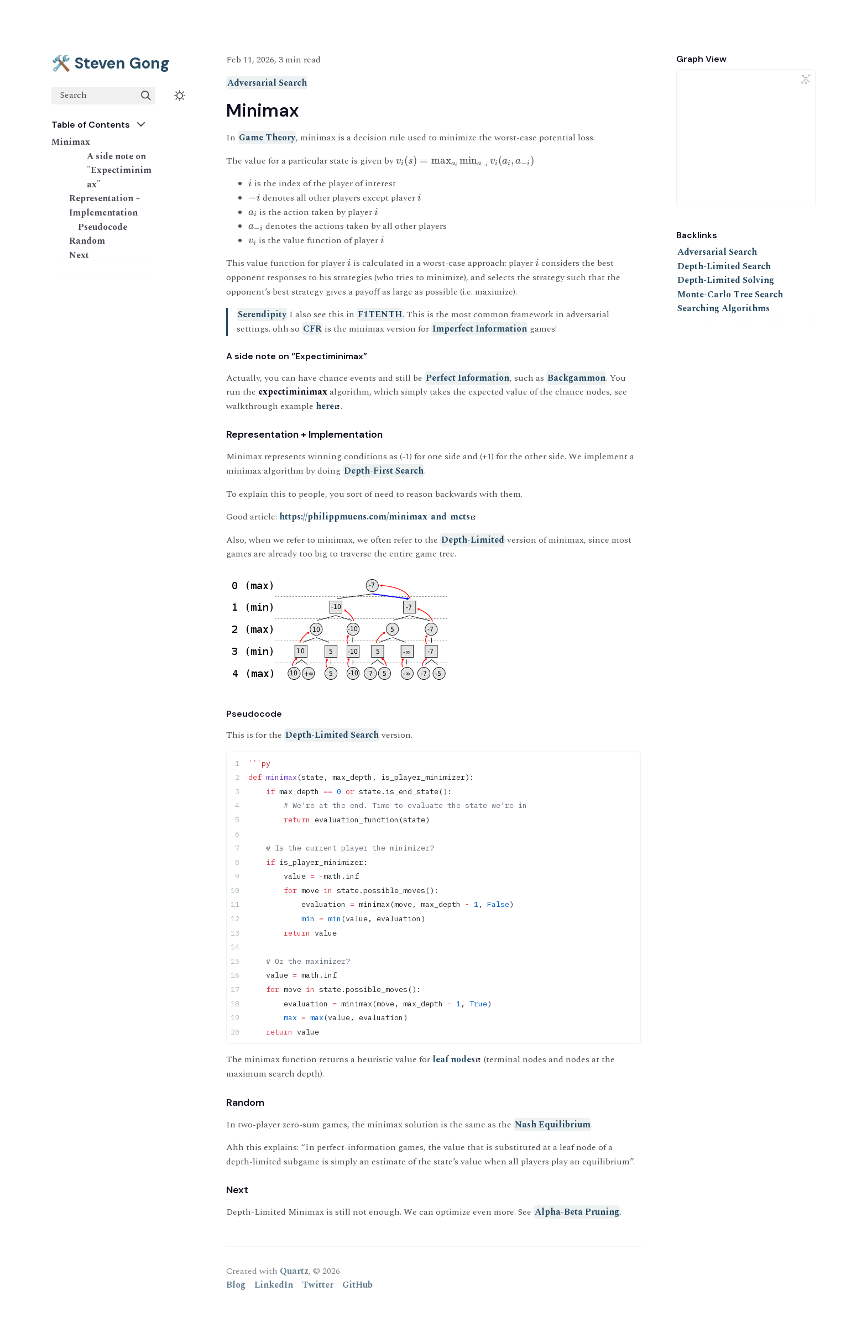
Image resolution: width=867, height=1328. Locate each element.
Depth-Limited (472, 540)
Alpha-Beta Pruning (577, 1212)
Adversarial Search (267, 83)
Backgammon (576, 378)
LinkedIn (273, 1285)
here (328, 406)
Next (79, 255)
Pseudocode (102, 227)
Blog (236, 1285)
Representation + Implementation (104, 205)
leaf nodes (456, 1059)
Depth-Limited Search (332, 735)
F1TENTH (380, 314)
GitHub (357, 1285)
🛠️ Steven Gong (110, 63)
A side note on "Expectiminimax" (119, 170)
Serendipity (262, 314)
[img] (146, 96)
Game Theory (267, 137)
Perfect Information (467, 378)
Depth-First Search (384, 470)
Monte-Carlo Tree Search (730, 294)
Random (87, 241)
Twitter (317, 1285)
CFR (312, 328)
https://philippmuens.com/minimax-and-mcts (377, 516)
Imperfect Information (479, 328)
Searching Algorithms (723, 308)
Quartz (294, 1271)
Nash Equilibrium (553, 1124)
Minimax (70, 142)
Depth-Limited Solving (725, 280)
